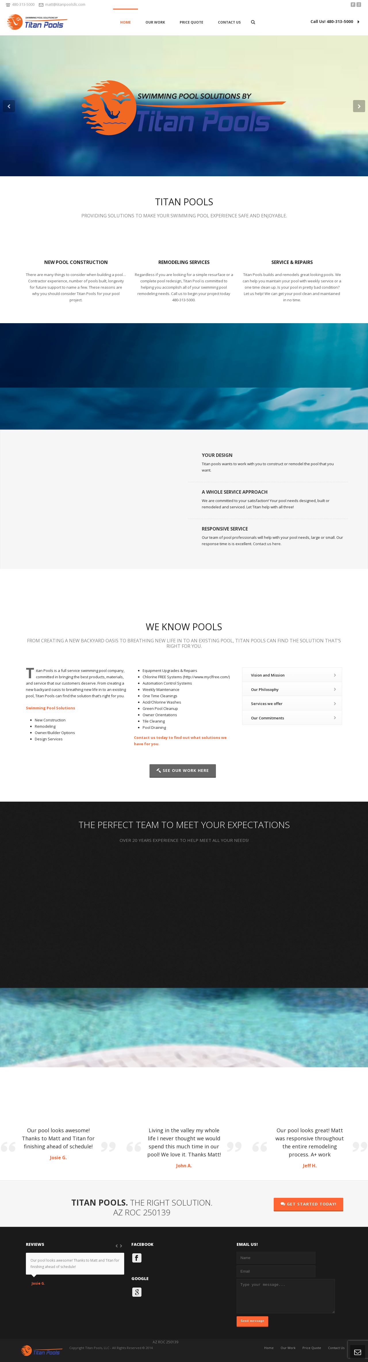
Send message (252, 1321)
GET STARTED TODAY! (308, 1204)
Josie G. (38, 1283)
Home (125, 22)
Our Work (155, 22)
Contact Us (229, 22)
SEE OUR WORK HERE (182, 770)
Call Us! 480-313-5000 (334, 21)
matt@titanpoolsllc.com (65, 4)
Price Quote (191, 22)
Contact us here (267, 543)
